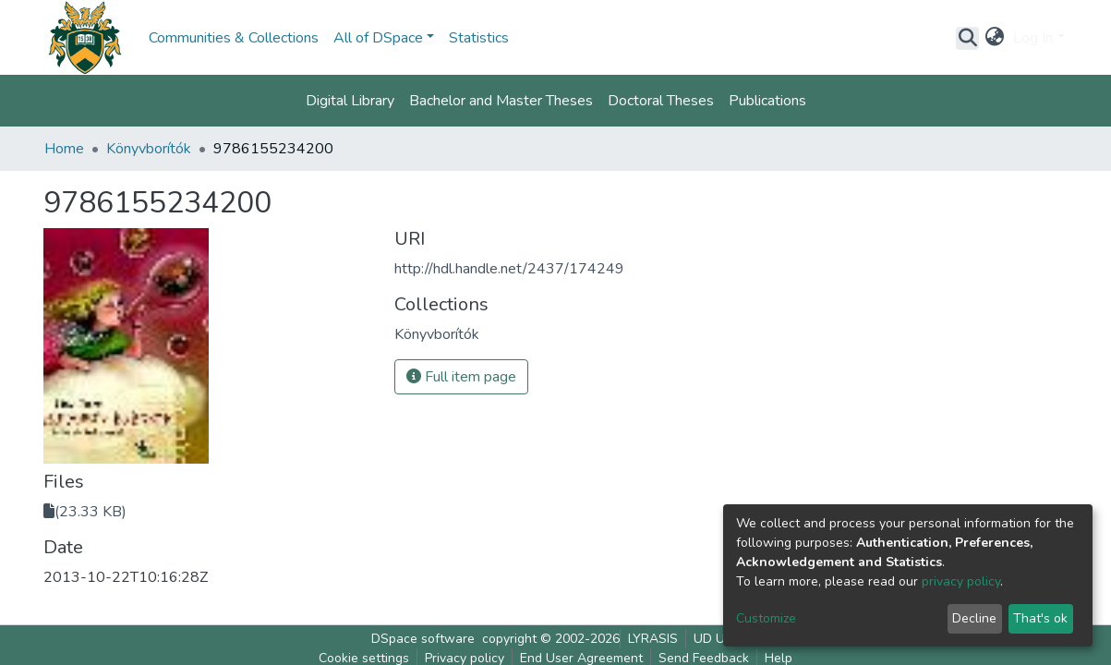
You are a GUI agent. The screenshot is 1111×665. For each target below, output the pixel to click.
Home (64, 149)
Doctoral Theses (661, 101)
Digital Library (350, 101)
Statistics (479, 38)
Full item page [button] (461, 377)
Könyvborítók (148, 149)
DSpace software (423, 638)
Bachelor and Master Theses (501, 101)
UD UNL (717, 638)
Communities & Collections (234, 38)
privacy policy (961, 581)
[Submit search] (967, 38)
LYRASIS (653, 638)
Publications (767, 101)
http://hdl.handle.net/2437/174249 (509, 269)
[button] (994, 38)
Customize (766, 618)
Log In (1033, 38)
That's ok (1040, 618)
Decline (974, 618)
